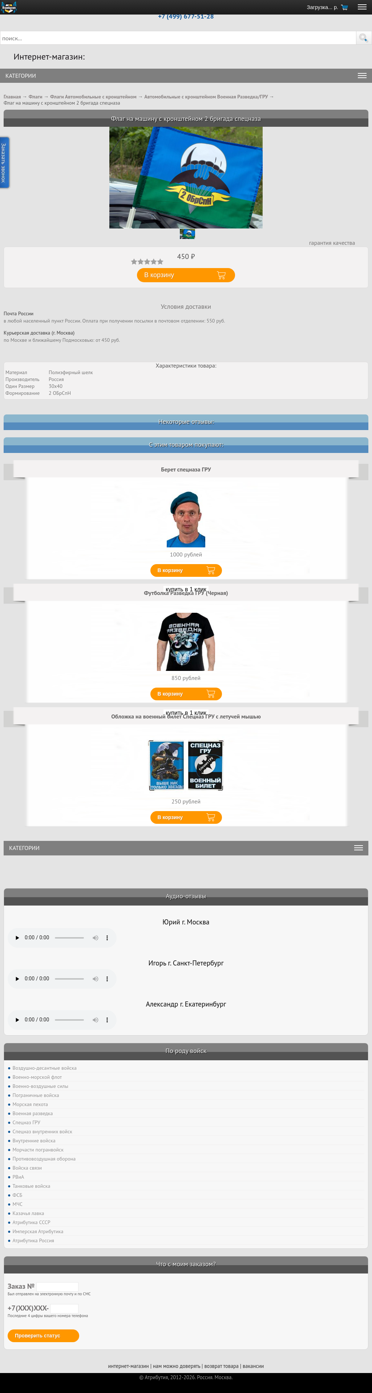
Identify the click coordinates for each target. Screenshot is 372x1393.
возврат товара (221, 1365)
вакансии (253, 1365)
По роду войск (185, 1050)
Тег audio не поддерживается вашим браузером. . (62, 938)
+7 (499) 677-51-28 (186, 16)
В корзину (170, 570)
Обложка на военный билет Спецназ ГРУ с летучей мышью (186, 716)
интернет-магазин (128, 1365)
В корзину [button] (159, 275)
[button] (364, 38)
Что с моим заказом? (186, 1264)
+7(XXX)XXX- (43, 1308)
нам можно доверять (176, 1365)
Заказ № (43, 1286)
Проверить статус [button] (37, 1336)
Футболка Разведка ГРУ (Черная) (186, 592)
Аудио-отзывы (186, 896)
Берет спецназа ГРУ (186, 469)
